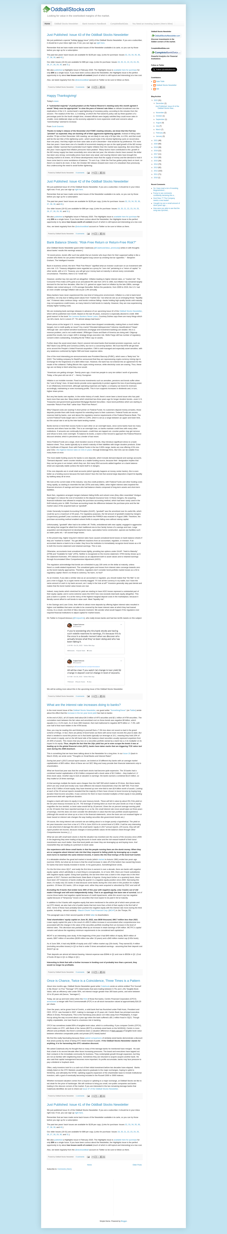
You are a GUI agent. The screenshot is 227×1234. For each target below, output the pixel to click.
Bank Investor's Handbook (94, 24)
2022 (156, 100)
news (56, 101)
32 (126, 55)
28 (54, 65)
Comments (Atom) (64, 1169)
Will (157, 89)
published (58, 70)
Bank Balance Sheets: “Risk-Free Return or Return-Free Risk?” (91, 242)
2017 (156, 154)
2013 (156, 167)
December (160, 103)
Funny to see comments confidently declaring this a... (164, 194)
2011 (156, 174)
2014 (156, 164)
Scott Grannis (57, 126)
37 (48, 57)
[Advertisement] (137, 1197)
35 (136, 55)
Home (47, 24)
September (160, 119)
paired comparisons (93, 1038)
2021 (156, 140)
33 (129, 55)
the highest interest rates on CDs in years (74, 450)
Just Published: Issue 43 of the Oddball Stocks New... (167, 107)
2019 (156, 147)
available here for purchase (125, 70)
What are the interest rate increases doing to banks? (84, 705)
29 (57, 65)
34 (132, 55)
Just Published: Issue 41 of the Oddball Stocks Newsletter (88, 1104)
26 (48, 65)
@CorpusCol (78, 618)
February (159, 133)
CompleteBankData (119, 24)
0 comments (80, 87)
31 (68, 65)
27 (51, 65)
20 (122, 62)
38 (51, 57)
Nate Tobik (160, 81)
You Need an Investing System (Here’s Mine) (152, 24)
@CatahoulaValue (102, 248)
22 (128, 62)
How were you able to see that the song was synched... (166, 209)
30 (61, 65)
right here (100, 43)
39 (54, 57)
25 (138, 62)
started (101, 859)
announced (51, 1001)
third (85, 999)
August (159, 123)
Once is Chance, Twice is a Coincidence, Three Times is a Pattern (93, 980)
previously (115, 248)
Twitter (133, 710)
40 (61, 57)
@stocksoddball (82, 80)
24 (134, 62)
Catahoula (105, 986)
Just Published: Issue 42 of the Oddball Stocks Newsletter (88, 181)
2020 (156, 144)
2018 (156, 151)
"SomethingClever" (118, 710)
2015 (156, 161)
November (160, 113)
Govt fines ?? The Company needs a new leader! (164, 199)
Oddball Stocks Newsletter (66, 24)
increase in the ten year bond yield (82, 713)
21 (125, 62)
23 (131, 62)
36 (139, 55)
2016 (156, 157)
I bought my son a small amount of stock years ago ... (166, 204)
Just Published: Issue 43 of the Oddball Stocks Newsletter (88, 35)
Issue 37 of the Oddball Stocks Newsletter (100, 1089)
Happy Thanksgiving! (62, 95)
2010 (156, 178)
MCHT (112, 910)
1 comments (80, 1096)
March (158, 129)
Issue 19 (126, 753)
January (159, 136)
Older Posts (137, 1165)
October (159, 116)
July (158, 126)
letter (93, 915)
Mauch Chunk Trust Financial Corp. (93, 910)
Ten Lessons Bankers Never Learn (83, 316)
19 (119, 62)
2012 (156, 171)
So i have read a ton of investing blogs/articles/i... (165, 189)
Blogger (124, 1221)
